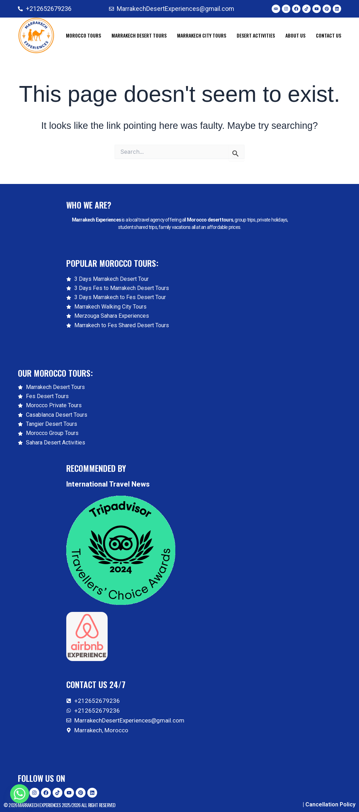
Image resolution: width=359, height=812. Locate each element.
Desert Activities (256, 35)
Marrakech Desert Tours (139, 35)
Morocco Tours (83, 35)
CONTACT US (328, 35)
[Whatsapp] (19, 793)
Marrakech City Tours (201, 35)
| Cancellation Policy (329, 804)
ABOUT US (295, 35)
